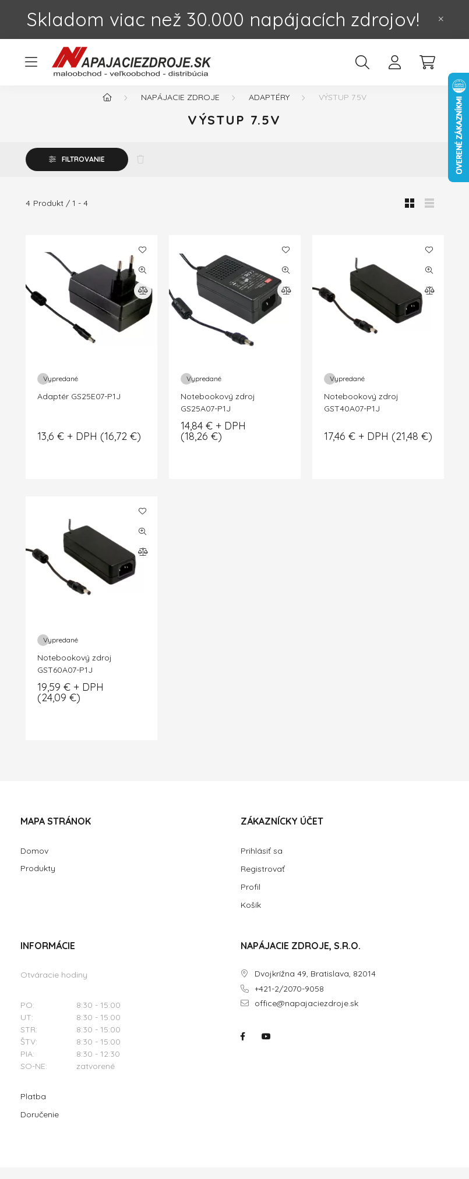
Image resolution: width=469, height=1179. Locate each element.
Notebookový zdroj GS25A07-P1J (218, 414)
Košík (251, 916)
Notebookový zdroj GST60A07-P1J (74, 675)
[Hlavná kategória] (107, 109)
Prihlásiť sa (262, 862)
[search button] (362, 62)
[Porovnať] (142, 302)
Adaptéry (269, 109)
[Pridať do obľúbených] (142, 261)
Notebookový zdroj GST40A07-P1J (361, 414)
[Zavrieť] (441, 19)
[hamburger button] (31, 62)
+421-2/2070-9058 (289, 1001)
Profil (250, 898)
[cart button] (427, 62)
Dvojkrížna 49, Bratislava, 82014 (315, 985)
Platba (33, 1108)
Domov (34, 863)
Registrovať (263, 880)
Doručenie (39, 1126)
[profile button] (395, 62)
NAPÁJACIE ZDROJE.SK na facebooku (243, 1048)
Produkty (37, 880)
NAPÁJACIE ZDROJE (180, 109)
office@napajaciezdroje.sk (306, 1015)
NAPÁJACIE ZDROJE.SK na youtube (266, 1048)
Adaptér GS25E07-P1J (79, 408)
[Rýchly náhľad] (142, 281)
